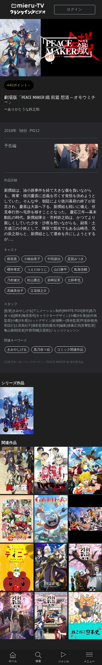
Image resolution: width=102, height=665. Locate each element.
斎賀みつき (75, 259)
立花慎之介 (38, 291)
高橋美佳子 (15, 291)
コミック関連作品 (70, 349)
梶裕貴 (12, 259)
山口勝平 (60, 269)
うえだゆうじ (37, 269)
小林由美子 (32, 259)
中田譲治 (53, 259)
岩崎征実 (53, 280)
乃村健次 (13, 280)
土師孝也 (74, 280)
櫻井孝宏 (13, 269)
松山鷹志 (33, 280)
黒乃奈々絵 (42, 349)
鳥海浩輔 (80, 269)
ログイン (74, 9)
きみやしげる (17, 349)
